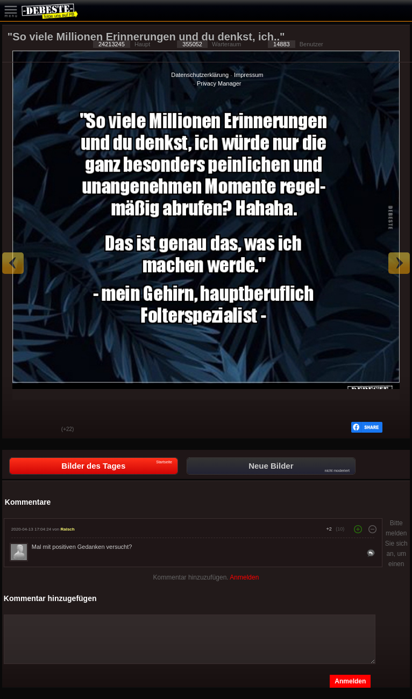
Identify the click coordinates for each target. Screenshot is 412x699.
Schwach (45, 430)
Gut (18, 430)
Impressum (248, 75)
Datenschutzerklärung (200, 75)
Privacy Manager (219, 83)
